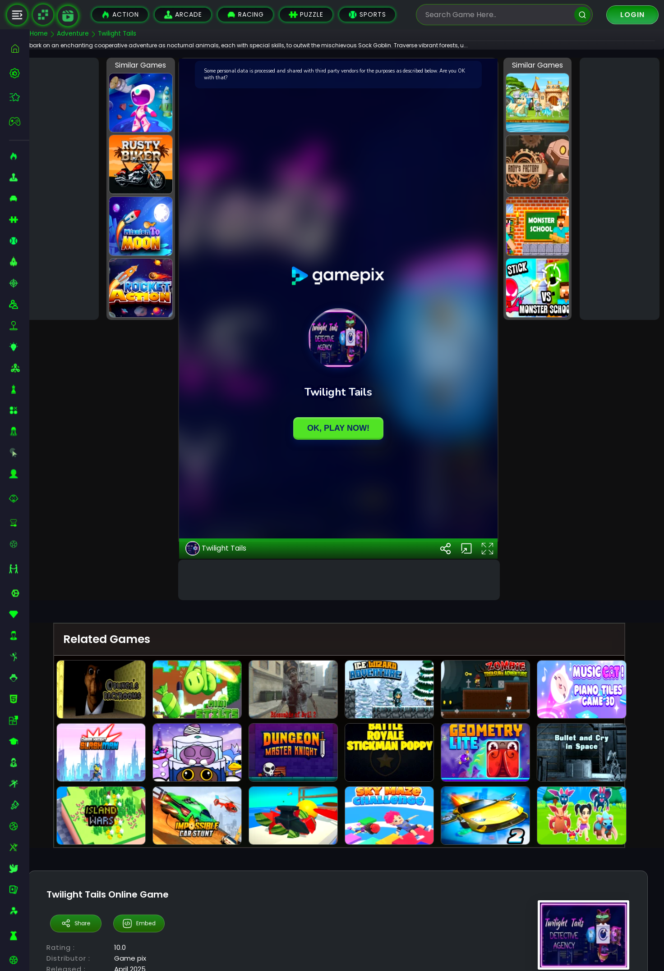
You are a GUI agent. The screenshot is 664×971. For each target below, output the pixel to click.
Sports (367, 15)
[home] (19, 48)
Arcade (183, 15)
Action (120, 15)
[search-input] (497, 15)
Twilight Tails (228, 655)
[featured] (19, 97)
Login (632, 14)
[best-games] (19, 73)
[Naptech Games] (43, 15)
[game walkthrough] (68, 16)
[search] (582, 15)
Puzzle (306, 15)
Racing (245, 15)
